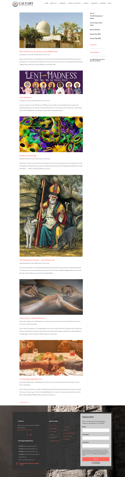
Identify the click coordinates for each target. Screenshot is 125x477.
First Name (85, 434)
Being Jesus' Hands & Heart (45, 321)
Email (84, 426)
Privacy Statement (69, 433)
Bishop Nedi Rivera (26, 158)
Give (109, 3)
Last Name (85, 442)
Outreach (94, 3)
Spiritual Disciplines (32, 324)
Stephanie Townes (26, 54)
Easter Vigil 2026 (95, 38)
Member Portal (55, 440)
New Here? (54, 428)
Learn (86, 3)
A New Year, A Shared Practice (32, 318)
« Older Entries (24, 402)
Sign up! (96, 459)
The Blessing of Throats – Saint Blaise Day (37, 260)
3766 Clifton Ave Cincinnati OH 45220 (28, 425)
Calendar (103, 3)
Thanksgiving (26, 385)
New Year (73, 321)
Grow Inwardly (57, 321)
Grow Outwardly (65, 321)
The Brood (54, 437)
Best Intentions (95, 29)
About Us (53, 3)
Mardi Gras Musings (28, 155)
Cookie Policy (68, 436)
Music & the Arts (74, 3)
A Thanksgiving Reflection (30, 379)
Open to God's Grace (44, 54)
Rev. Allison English (26, 321)
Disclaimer (67, 439)
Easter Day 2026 (95, 34)
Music (52, 434)
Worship (62, 3)
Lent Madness (25, 97)
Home (46, 3)
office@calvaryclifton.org (24, 430)
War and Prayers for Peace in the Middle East (38, 51)
